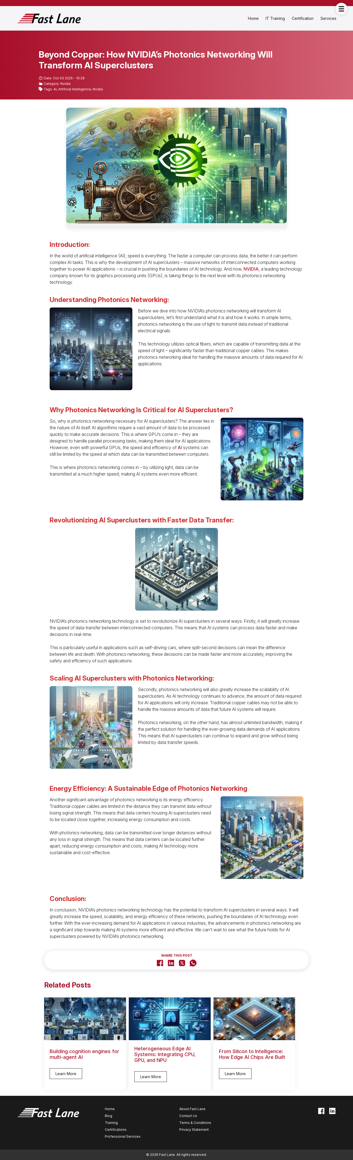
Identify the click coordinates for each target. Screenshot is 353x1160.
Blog (108, 1116)
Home (253, 18)
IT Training (275, 18)
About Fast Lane (192, 1109)
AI (180, 447)
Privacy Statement (194, 1129)
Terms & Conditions (195, 1123)
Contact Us (188, 1116)
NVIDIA (251, 269)
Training (111, 1123)
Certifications (116, 1129)
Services (328, 18)
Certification (303, 18)
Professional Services (123, 1136)
